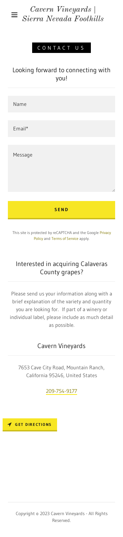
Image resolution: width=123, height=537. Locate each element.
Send (61, 209)
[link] (62, 14)
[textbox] (61, 104)
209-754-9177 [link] (61, 391)
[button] (14, 14)
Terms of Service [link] (64, 238)
